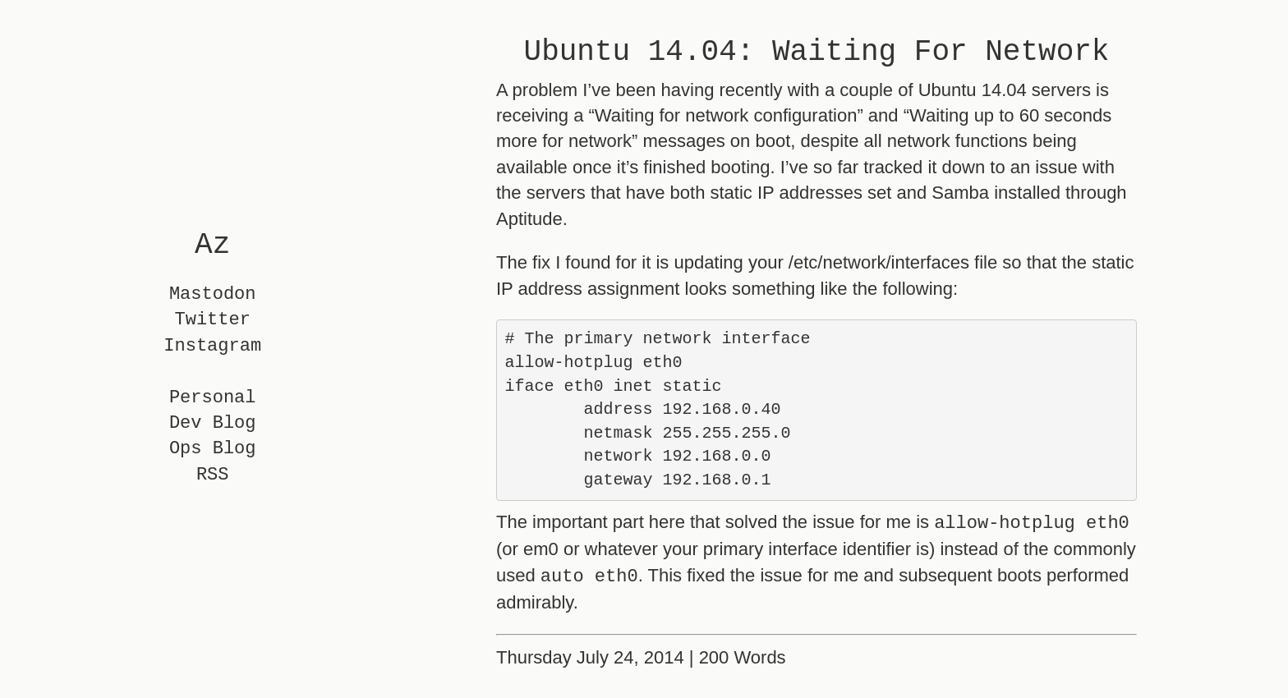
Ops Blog (212, 449)
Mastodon (212, 294)
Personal (212, 398)
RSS (212, 475)
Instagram (212, 346)
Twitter (213, 320)
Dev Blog (212, 423)
